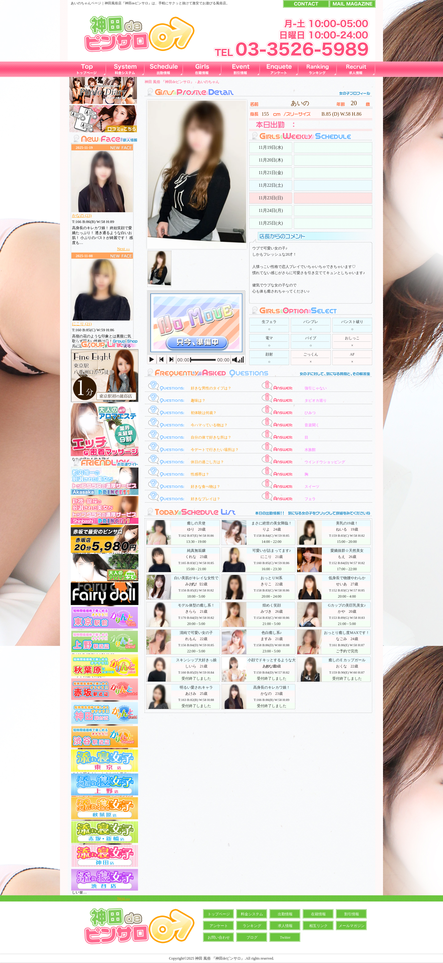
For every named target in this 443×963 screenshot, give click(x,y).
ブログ (251, 937)
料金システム (252, 914)
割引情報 (351, 914)
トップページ (219, 914)
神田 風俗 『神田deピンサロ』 (169, 82)
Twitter (285, 937)
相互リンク (318, 926)
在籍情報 (318, 914)
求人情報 (285, 926)
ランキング (252, 926)
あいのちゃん (208, 82)
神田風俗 (111, 3)
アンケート (219, 926)
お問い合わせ (219, 937)
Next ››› (123, 248)
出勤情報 (285, 914)
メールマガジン (352, 926)
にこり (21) (82, 323)
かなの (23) (82, 215)
